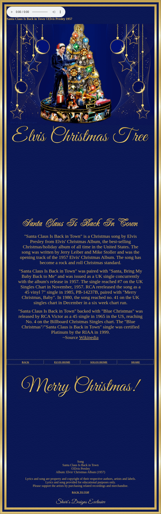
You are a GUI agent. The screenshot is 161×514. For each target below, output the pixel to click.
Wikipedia (89, 337)
